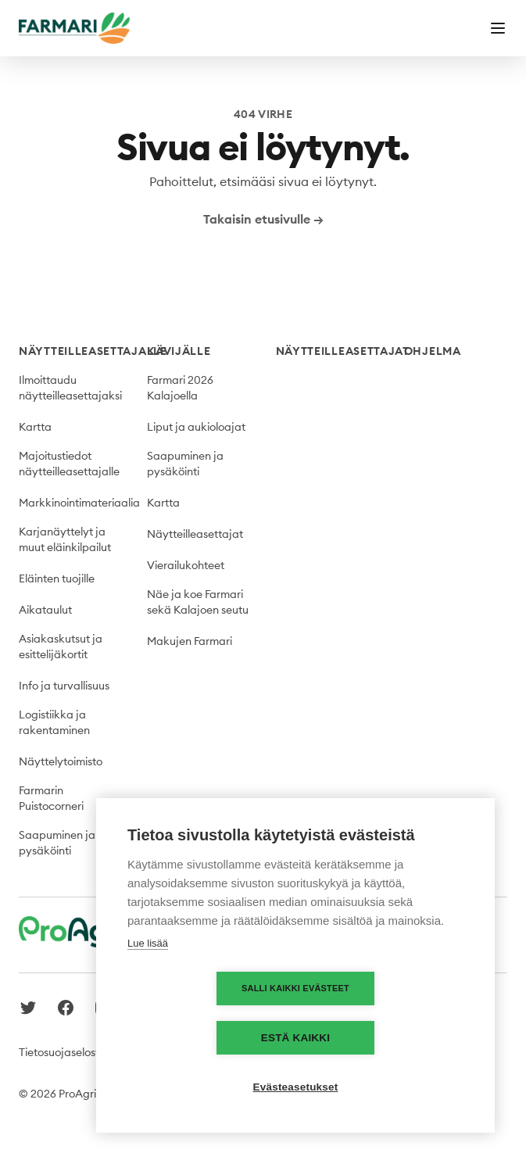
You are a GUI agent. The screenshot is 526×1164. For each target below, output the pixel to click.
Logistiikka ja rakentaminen (54, 722)
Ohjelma (432, 351)
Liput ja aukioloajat (196, 427)
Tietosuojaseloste (62, 1052)
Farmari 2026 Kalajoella (180, 388)
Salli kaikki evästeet (205, 1037)
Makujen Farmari (189, 641)
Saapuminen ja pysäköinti (57, 843)
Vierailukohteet (185, 565)
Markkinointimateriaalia (79, 503)
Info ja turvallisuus (64, 686)
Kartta (35, 427)
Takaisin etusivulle (263, 219)
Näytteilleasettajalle (93, 351)
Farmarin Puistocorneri (51, 798)
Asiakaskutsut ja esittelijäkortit (60, 646)
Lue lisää (147, 992)
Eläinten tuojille (57, 578)
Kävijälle (178, 351)
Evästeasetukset (295, 1087)
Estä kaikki (385, 1038)
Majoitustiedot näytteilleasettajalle (69, 463)
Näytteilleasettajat (195, 534)
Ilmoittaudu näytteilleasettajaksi (70, 388)
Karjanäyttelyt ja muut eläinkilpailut (65, 539)
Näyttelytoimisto (60, 761)
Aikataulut (45, 610)
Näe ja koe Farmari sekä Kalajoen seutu (198, 602)
